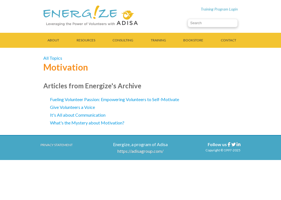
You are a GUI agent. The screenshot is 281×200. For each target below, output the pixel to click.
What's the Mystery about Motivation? (87, 122)
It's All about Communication (78, 115)
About (53, 40)
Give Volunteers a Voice (72, 107)
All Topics (52, 58)
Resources (86, 40)
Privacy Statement (57, 145)
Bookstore (193, 40)
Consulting (122, 40)
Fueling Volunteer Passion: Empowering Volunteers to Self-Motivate (114, 99)
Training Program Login (219, 9)
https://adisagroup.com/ (140, 151)
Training (158, 40)
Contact (228, 40)
